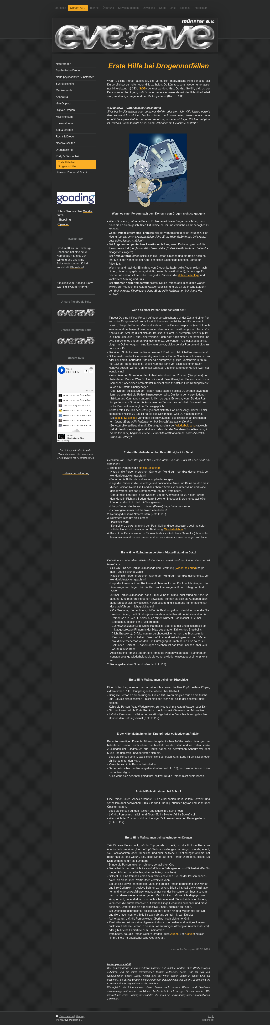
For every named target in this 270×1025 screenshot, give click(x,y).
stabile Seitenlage (188, 275)
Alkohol (174, 933)
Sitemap (80, 1016)
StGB (142, 88)
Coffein (189, 933)
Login (211, 1016)
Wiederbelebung (185, 425)
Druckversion (65, 1016)
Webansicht (208, 1019)
